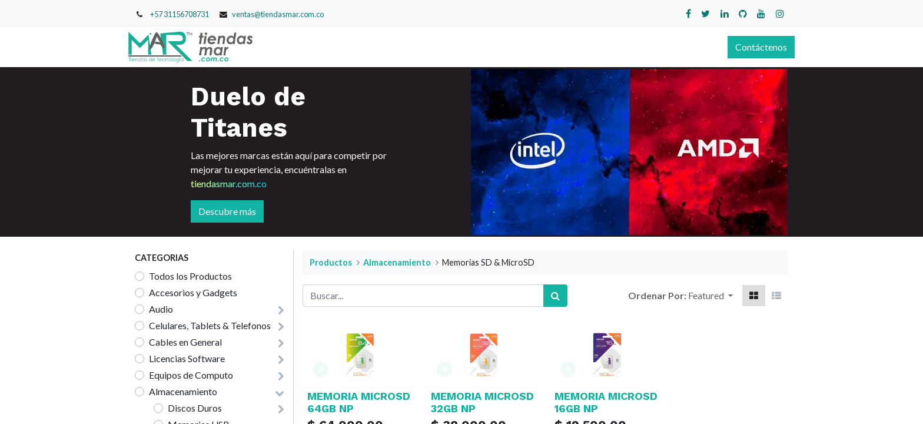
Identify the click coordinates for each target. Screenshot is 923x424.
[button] (710, 295)
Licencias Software (187, 358)
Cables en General (185, 341)
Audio (161, 308)
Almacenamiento (183, 391)
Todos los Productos (190, 275)
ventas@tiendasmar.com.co (278, 14)
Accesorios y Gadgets (193, 292)
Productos (331, 262)
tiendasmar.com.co (229, 183)
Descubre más (227, 211)
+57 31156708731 (179, 14)
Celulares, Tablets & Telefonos (210, 325)
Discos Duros (195, 407)
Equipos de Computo (191, 374)
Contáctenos (755, 46)
